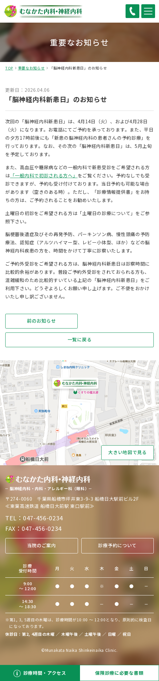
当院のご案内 (41, 545)
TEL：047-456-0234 (34, 517)
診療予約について (117, 545)
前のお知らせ (41, 320)
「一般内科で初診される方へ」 (44, 175)
